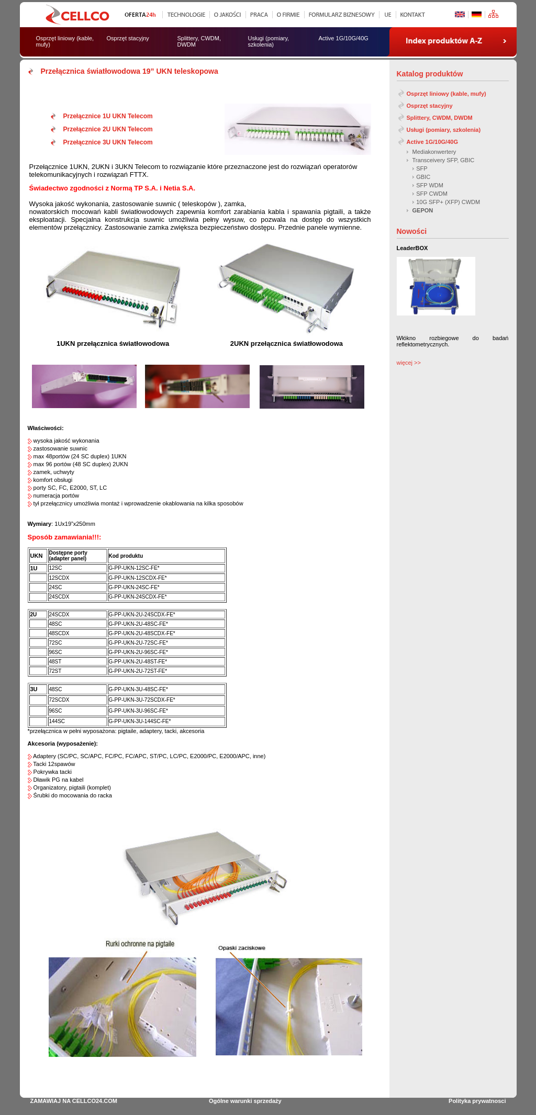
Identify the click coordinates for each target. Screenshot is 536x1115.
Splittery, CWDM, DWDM (440, 118)
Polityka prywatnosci (477, 1101)
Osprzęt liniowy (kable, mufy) (446, 94)
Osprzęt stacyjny (430, 106)
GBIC (423, 177)
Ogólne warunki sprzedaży (245, 1101)
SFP (421, 168)
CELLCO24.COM (94, 1101)
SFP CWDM (432, 193)
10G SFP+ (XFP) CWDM (448, 202)
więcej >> (409, 362)
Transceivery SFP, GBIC (443, 160)
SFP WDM (429, 185)
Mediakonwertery (434, 152)
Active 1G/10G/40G (432, 142)
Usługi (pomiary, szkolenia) (444, 130)
